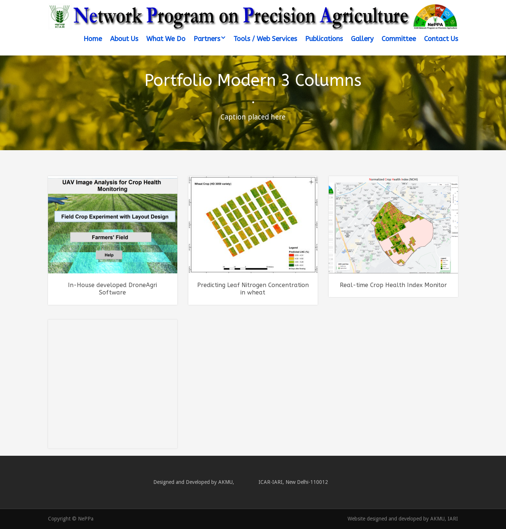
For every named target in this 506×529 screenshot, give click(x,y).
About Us (124, 39)
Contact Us (441, 39)
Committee (399, 39)
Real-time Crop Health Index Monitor (393, 285)
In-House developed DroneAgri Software (112, 289)
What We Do (165, 39)
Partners (207, 39)
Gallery (362, 39)
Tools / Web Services (265, 39)
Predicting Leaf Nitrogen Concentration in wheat (253, 289)
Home (92, 39)
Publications (324, 39)
